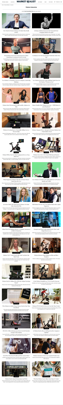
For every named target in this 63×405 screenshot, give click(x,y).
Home (3, 4)
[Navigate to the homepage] (26, 2)
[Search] (54, 2)
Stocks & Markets (7, 4)
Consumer (11, 4)
